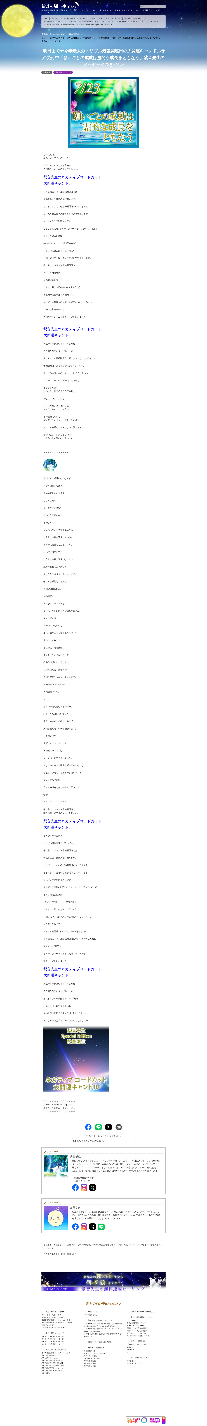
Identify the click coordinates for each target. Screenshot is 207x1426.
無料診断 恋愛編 (90, 1361)
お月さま (80, 24)
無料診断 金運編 (90, 1363)
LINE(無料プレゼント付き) (136, 1345)
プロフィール (152, 21)
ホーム (46, 18)
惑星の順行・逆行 (138, 21)
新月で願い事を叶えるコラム (100, 1320)
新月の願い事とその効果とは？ (52, 1370)
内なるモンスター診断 (92, 1358)
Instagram (96, 24)
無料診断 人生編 (90, 1366)
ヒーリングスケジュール (105, 21)
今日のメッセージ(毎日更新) (63, 24)
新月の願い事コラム (113, 18)
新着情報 (47, 72)
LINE (88, 24)
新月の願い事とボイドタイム (51, 1360)
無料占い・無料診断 (96, 1347)
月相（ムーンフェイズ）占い (94, 1353)
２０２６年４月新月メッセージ (52, 1341)
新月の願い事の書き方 (49, 1355)
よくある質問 (72, 21)
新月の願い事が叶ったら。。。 (52, 1368)
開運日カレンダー (77, 18)
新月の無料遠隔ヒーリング (134, 18)
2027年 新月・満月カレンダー (52, 1317)
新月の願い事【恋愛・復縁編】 (52, 1363)
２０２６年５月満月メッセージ (52, 1339)
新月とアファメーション (50, 1358)
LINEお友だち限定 (90, 1315)
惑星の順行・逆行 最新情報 (99, 1342)
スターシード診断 (90, 1356)
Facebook (106, 24)
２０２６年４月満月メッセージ (52, 1344)
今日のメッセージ (82, 1181)
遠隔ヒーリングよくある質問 (137, 1331)
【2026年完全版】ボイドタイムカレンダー (56, 1322)
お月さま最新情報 (138, 1341)
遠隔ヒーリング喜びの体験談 (137, 1328)
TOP (54, 34)
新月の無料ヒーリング (84, 1178)
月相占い (47, 24)
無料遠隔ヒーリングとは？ (54, 21)
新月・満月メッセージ (95, 18)
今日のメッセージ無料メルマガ (138, 1336)
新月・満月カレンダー (59, 18)
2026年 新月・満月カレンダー (52, 1315)
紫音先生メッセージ (64, 72)
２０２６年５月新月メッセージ (52, 1336)
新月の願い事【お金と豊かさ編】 (53, 1365)
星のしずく (131, 1361)
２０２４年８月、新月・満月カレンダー (64, 1254)
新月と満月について (48, 1373)
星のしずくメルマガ (134, 1363)
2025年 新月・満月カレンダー (53, 1327)
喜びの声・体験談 (86, 21)
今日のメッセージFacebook (137, 1333)
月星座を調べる (122, 21)
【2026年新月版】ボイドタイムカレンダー (56, 1320)
